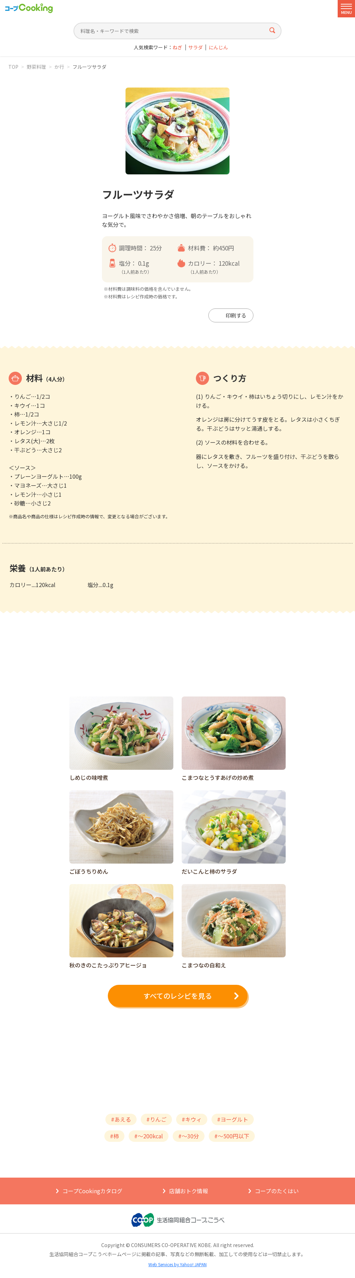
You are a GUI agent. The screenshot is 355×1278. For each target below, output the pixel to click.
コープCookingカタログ (92, 1191)
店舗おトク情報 (188, 1191)
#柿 (114, 1136)
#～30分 (188, 1136)
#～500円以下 (231, 1136)
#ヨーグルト (232, 1119)
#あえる (121, 1119)
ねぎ (177, 47)
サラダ (195, 47)
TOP (13, 66)
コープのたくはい (277, 1191)
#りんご (156, 1119)
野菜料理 (36, 66)
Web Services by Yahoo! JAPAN (177, 1264)
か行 (59, 66)
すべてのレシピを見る (177, 996)
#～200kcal (148, 1136)
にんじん (218, 47)
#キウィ (192, 1119)
